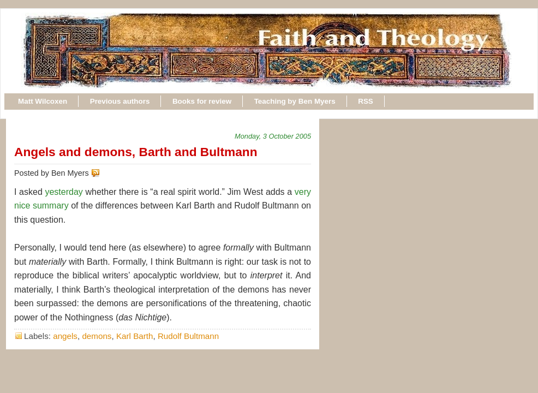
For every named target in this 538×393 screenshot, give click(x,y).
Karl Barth (134, 336)
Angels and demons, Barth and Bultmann (136, 152)
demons (96, 336)
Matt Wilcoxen (42, 101)
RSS (365, 101)
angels (65, 336)
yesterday (63, 191)
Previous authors (120, 101)
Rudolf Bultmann (188, 336)
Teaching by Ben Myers (295, 101)
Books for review (201, 101)
